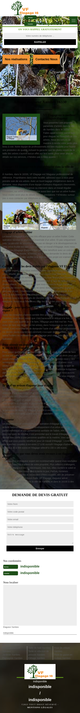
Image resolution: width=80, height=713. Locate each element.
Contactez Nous (46, 59)
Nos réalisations (16, 59)
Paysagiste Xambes (12, 658)
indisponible (50, 17)
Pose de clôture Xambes (62, 650)
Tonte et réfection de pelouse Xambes (38, 653)
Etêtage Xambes (36, 658)
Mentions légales (40, 707)
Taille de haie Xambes (39, 648)
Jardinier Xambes (11, 654)
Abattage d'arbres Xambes (11, 650)
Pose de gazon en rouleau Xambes (63, 656)
